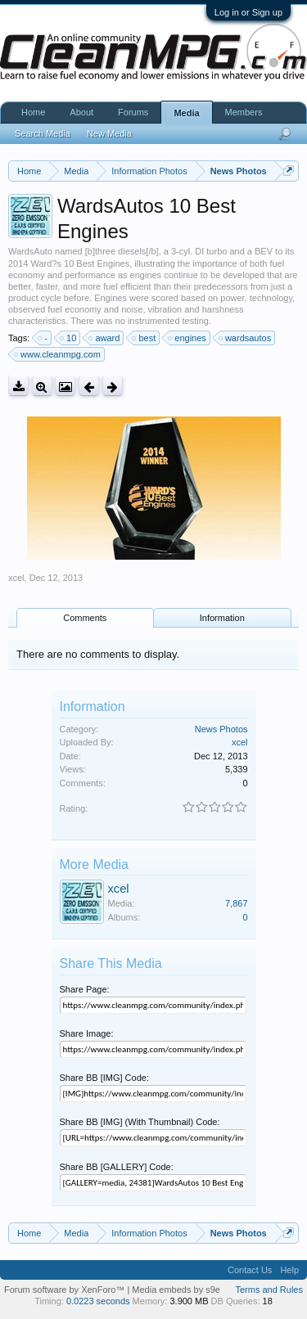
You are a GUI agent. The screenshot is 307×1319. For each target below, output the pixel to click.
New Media (109, 133)
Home (33, 112)
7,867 (236, 903)
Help (289, 1270)
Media (186, 113)
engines (187, 338)
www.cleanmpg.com (58, 354)
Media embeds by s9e (176, 1289)
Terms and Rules (269, 1289)
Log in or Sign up (248, 12)
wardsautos (245, 338)
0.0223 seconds (98, 1301)
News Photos (221, 729)
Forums (133, 112)
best (144, 338)
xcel (16, 578)
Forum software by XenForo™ (65, 1289)
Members (244, 112)
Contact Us (250, 1270)
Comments (84, 618)
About (81, 112)
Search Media (42, 133)
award (105, 338)
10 (68, 338)
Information (222, 618)
